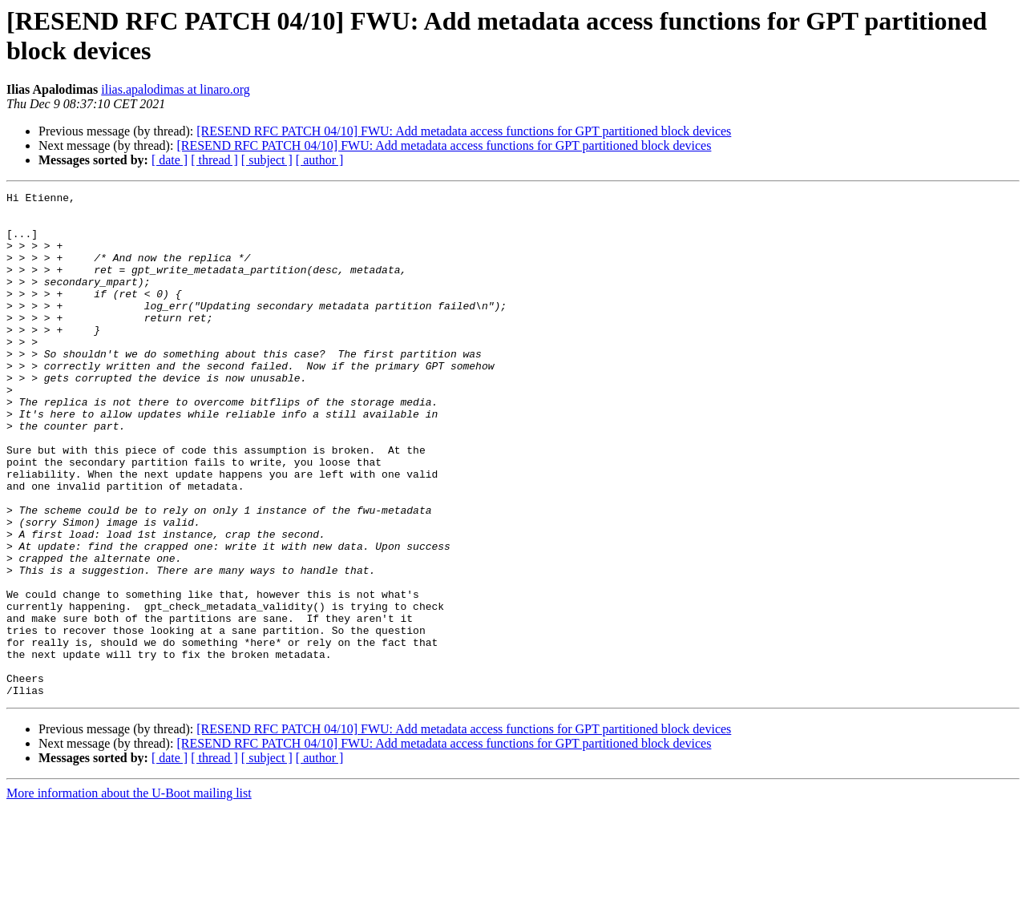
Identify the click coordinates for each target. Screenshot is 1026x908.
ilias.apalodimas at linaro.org (175, 89)
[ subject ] (267, 160)
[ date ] (169, 160)
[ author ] (320, 160)
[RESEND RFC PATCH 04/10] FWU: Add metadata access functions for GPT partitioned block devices (463, 131)
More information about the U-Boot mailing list (129, 894)
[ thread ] (214, 160)
